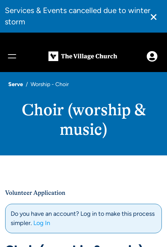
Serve (15, 84)
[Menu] (11, 56)
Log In (41, 223)
